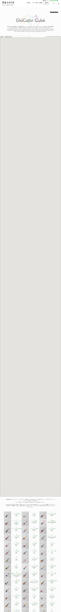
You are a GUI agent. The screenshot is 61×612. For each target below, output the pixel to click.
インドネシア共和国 (34, 529)
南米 (34, 501)
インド (16, 529)
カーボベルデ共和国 (34, 574)
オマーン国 (34, 566)
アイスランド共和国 (16, 484)
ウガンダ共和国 (52, 529)
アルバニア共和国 (52, 499)
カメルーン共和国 (34, 589)
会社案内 (22, 1)
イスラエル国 (51, 514)
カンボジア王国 (16, 596)
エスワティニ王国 (34, 551)
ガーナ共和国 (16, 574)
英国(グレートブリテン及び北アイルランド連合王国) (16, 545)
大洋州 (52, 561)
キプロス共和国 (52, 604)
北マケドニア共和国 (51, 596)
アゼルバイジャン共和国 (51, 484)
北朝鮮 (34, 596)
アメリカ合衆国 (34, 492)
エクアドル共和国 (34, 544)
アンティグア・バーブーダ (52, 507)
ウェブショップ (47, 1)
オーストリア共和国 (16, 566)
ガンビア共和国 (52, 589)
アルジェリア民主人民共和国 (16, 499)
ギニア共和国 (34, 604)
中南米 (52, 509)
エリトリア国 (16, 559)
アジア (16, 531)
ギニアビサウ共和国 (16, 604)
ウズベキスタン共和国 (34, 536)
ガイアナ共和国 (52, 574)
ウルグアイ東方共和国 (52, 536)
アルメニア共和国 (16, 507)
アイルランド (34, 484)
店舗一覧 (40, 1)
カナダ (52, 581)
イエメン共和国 (34, 514)
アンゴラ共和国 (34, 507)
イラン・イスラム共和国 (51, 521)
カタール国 (34, 581)
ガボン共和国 (16, 589)
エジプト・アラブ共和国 (51, 544)
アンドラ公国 (16, 514)
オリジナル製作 (29, 1)
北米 (34, 494)
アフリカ (16, 501)
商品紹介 (35, 1)
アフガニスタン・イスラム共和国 (16, 492)
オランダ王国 (51, 566)
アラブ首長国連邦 (52, 492)
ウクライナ (16, 536)
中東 (16, 495)
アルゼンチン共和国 (34, 499)
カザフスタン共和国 (16, 581)
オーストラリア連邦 (51, 559)
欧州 (16, 487)
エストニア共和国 (16, 551)
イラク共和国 (34, 521)
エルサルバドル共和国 (34, 559)
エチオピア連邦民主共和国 (52, 551)
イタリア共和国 (16, 521)
